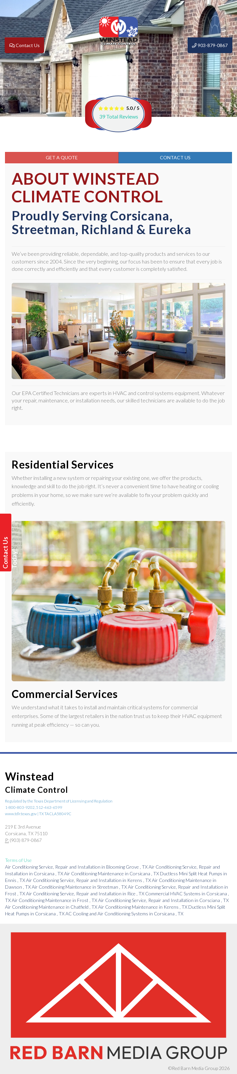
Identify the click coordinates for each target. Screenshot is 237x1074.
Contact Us (175, 157)
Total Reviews (118, 116)
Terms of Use (18, 860)
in (77, 867)
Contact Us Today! (6, 553)
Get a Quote (62, 157)
